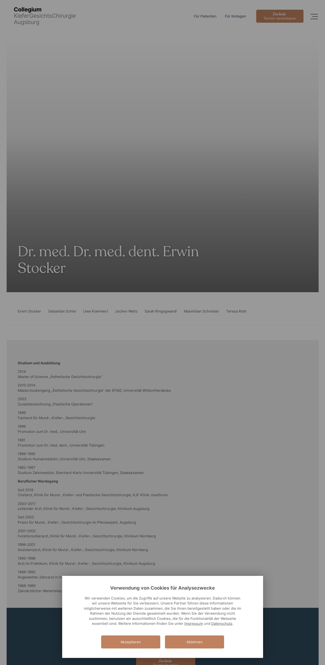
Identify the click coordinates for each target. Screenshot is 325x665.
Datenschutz (221, 623)
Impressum (193, 623)
